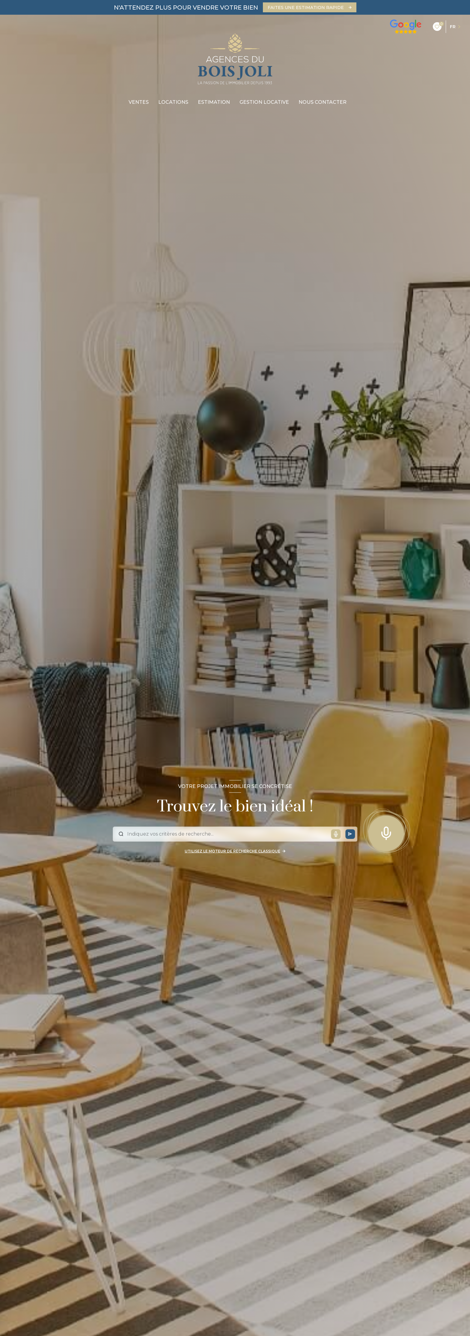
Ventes (139, 102)
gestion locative (264, 102)
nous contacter (323, 102)
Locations (173, 102)
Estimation (214, 102)
